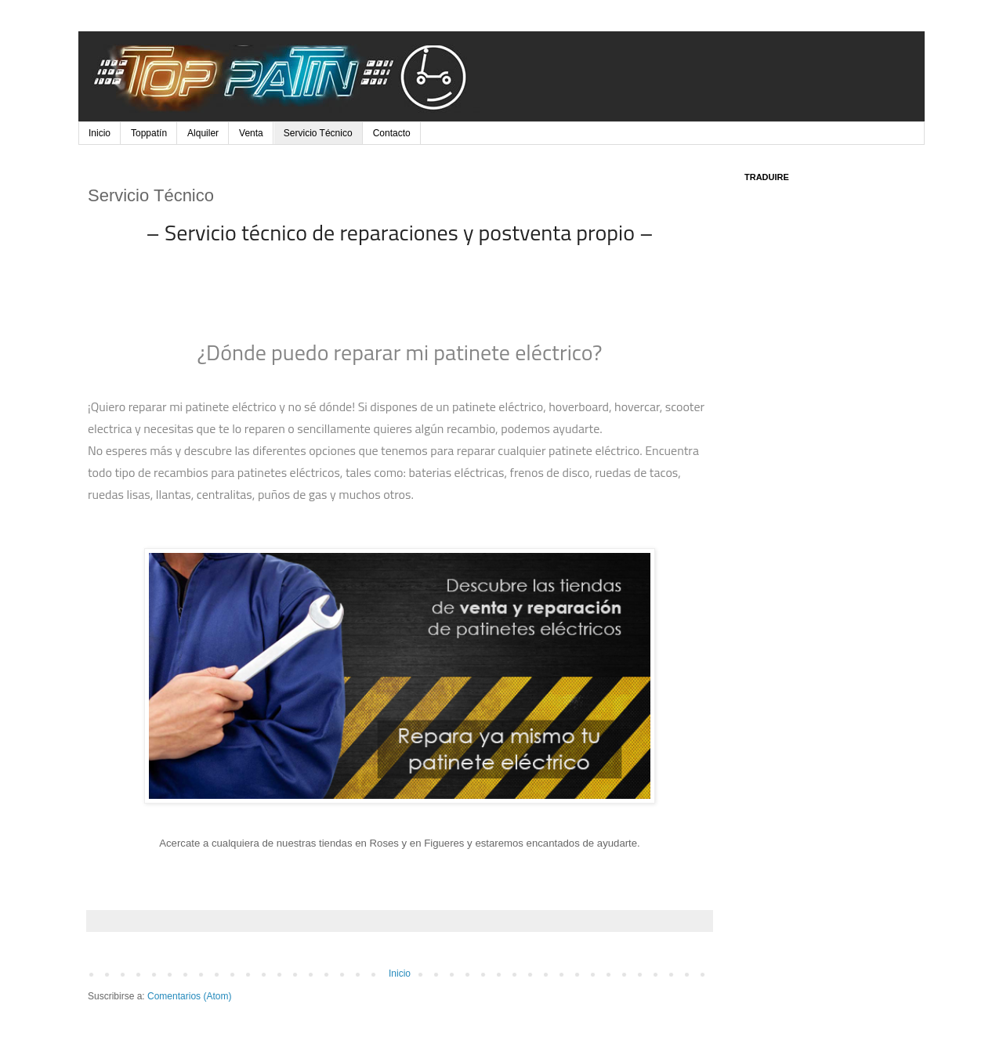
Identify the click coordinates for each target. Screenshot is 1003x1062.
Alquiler (203, 133)
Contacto (392, 133)
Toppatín (149, 133)
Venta (251, 133)
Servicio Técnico (318, 133)
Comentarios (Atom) (189, 996)
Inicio (99, 133)
